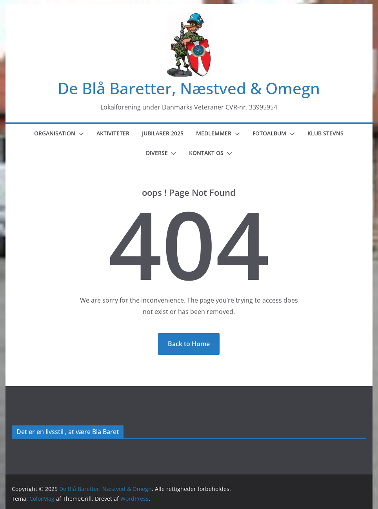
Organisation (54, 133)
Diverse (157, 153)
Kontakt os (206, 153)
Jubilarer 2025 (163, 133)
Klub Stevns (325, 133)
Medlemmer (213, 133)
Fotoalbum (269, 133)
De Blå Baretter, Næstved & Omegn (189, 88)
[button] (79, 134)
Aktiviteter (112, 133)
